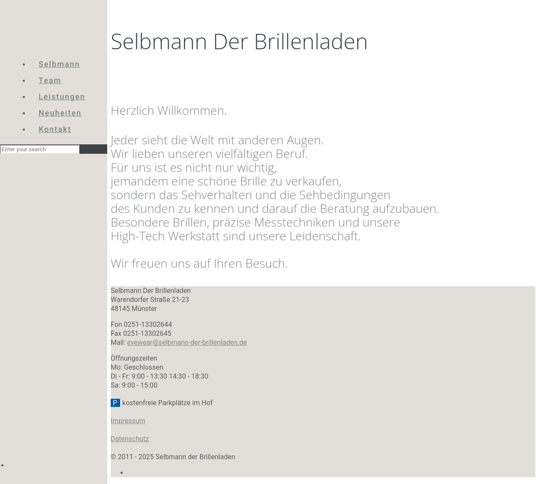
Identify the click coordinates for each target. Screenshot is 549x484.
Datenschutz (130, 439)
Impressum (128, 421)
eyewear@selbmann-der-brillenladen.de (187, 342)
